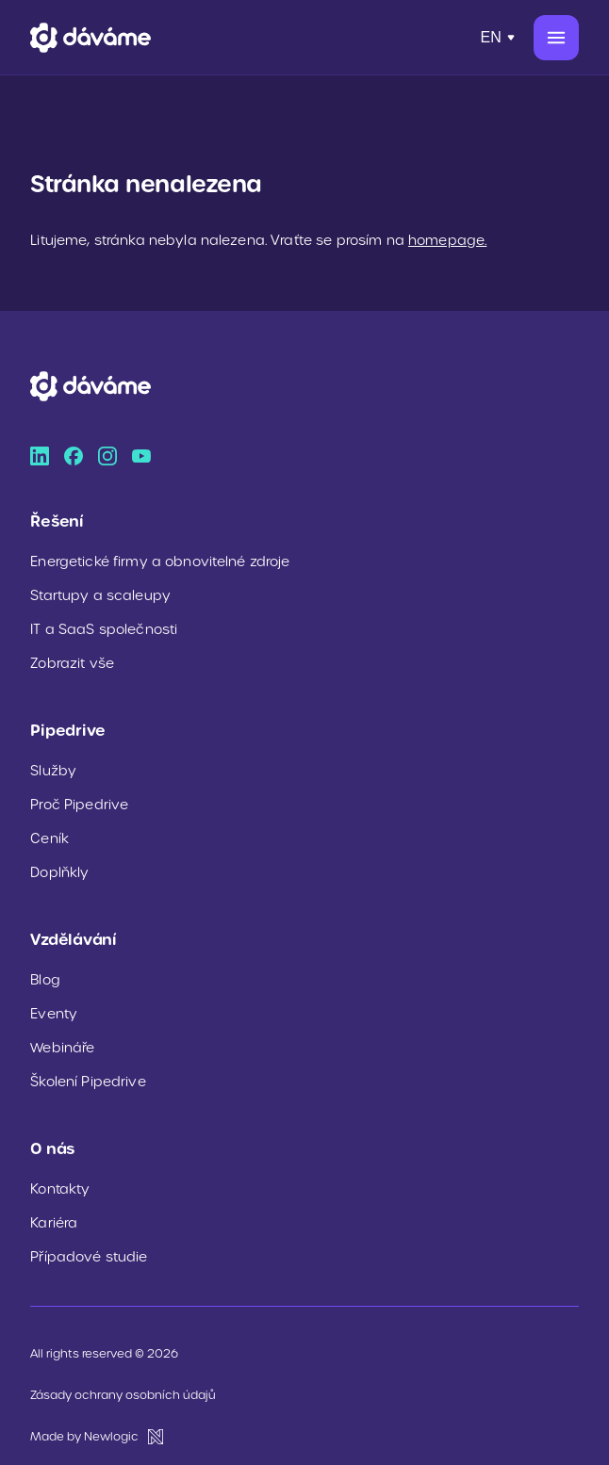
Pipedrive (68, 730)
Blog (45, 979)
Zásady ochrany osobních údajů (123, 1395)
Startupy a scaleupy (100, 595)
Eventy (53, 1013)
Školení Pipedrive (87, 1081)
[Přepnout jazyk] (499, 37)
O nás (52, 1148)
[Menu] (556, 37)
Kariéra (53, 1222)
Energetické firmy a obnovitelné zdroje (159, 561)
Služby (53, 770)
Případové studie (88, 1256)
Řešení (56, 521)
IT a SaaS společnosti (103, 629)
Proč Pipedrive (79, 804)
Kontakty (60, 1188)
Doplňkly (59, 872)
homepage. (447, 240)
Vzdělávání (73, 939)
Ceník (49, 838)
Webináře (62, 1047)
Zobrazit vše (72, 663)
